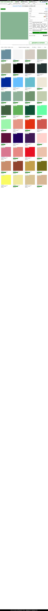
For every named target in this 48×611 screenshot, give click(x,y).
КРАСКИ (34, 3)
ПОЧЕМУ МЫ (9, 0)
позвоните (28, 610)
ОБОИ (28, 3)
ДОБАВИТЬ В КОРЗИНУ (38, 42)
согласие (41, 28)
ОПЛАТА (24, 0)
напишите (34, 610)
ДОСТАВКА (32, 0)
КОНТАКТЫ (17, 0)
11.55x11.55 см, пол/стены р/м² (6, 60)
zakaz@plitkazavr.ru (44, 2)
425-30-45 (44, 1)
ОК (39, 32)
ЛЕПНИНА (23, 3)
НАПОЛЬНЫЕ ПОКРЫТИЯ (16, 3)
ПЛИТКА (10, 3)
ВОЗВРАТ (39, 0)
